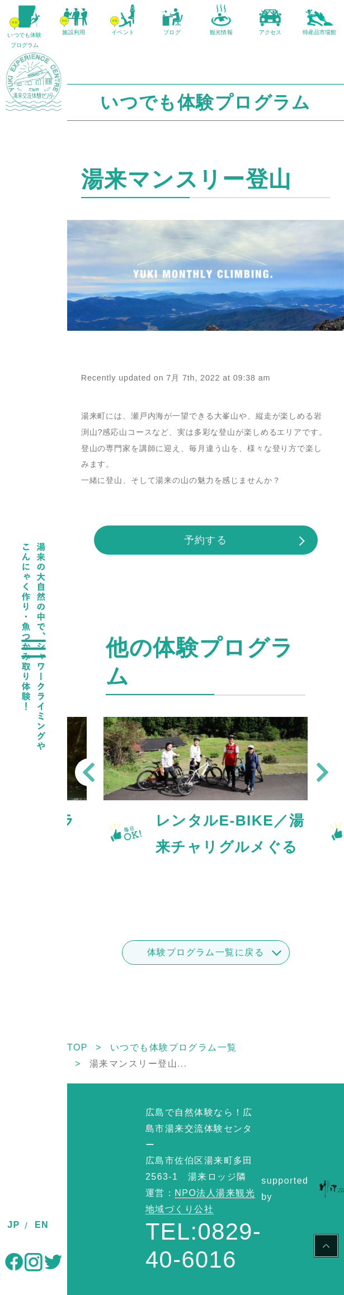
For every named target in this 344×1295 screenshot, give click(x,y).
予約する (206, 540)
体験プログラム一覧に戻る (205, 952)
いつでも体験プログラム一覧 (173, 1047)
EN (42, 1225)
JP (13, 1225)
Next (322, 772)
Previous (89, 772)
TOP (77, 1047)
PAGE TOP (326, 1247)
